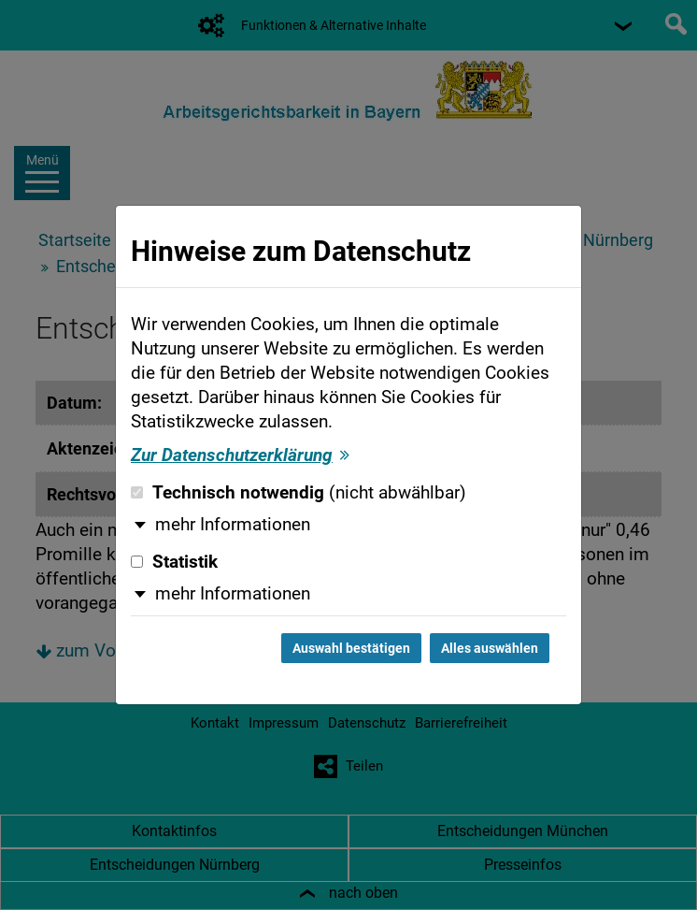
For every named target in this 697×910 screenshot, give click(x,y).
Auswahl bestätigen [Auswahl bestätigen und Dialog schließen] (351, 648)
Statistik (174, 562)
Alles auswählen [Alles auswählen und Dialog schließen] (489, 648)
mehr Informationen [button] (232, 524)
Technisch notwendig (298, 493)
